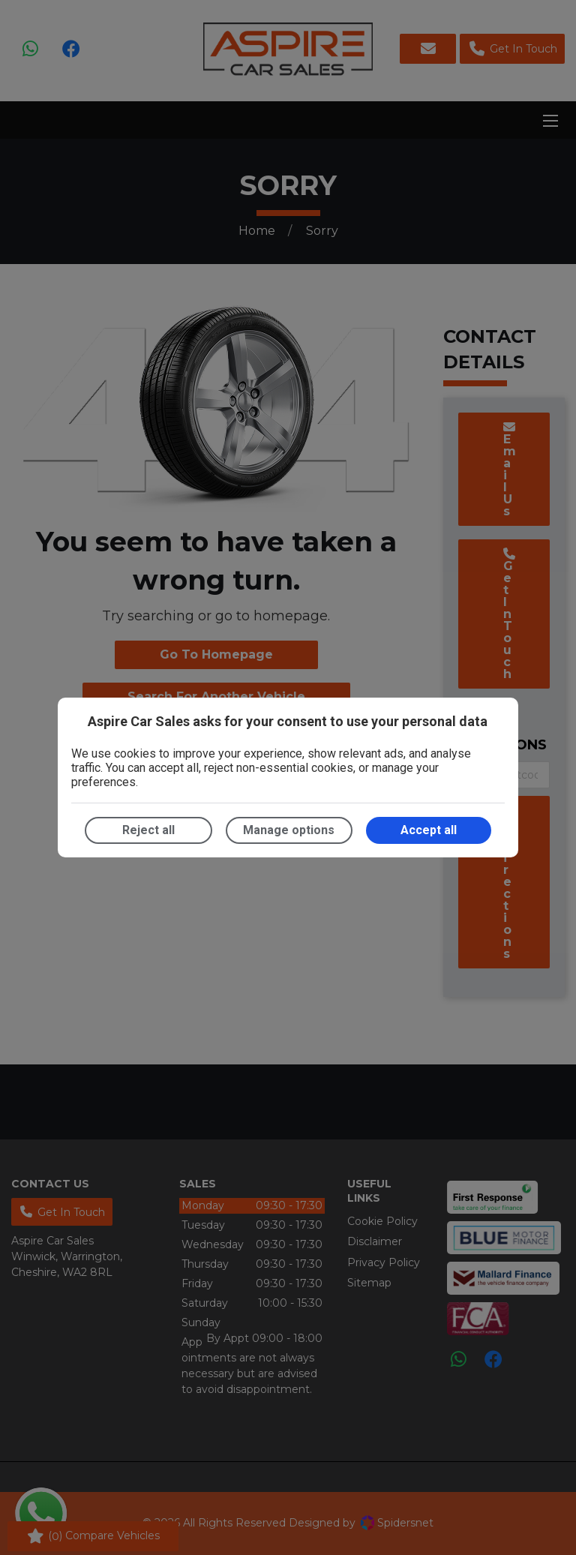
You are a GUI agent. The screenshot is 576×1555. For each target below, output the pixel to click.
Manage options (288, 830)
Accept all (428, 830)
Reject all (148, 830)
